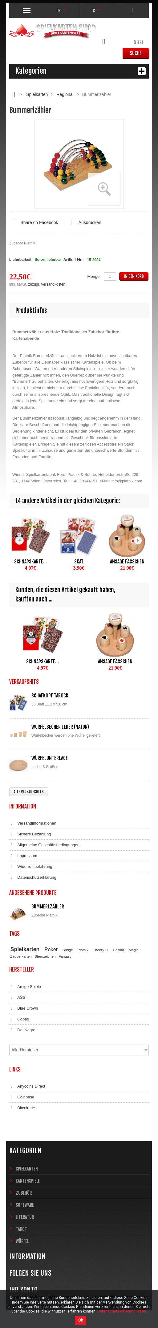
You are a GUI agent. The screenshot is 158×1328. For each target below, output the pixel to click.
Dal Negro (22, 1030)
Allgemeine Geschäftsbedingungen (44, 845)
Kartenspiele (28, 1181)
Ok (80, 1320)
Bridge (68, 950)
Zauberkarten (21, 956)
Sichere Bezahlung (30, 834)
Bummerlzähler (47, 906)
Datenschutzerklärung (32, 877)
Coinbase (21, 1097)
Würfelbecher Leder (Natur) (60, 727)
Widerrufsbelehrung (30, 866)
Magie (134, 950)
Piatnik (83, 950)
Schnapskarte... (30, 561)
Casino (118, 950)
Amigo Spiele (25, 986)
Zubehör (24, 1193)
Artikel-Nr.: (73, 259)
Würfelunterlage (49, 758)
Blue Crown (23, 1008)
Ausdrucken (84, 222)
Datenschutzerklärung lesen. (122, 1311)
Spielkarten (37, 94)
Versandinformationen (32, 823)
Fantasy (65, 956)
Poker (51, 949)
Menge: (94, 276)
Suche (136, 53)
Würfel (22, 1241)
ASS (17, 997)
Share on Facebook (33, 222)
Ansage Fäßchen (127, 561)
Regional (64, 94)
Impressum (23, 855)
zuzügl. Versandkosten (46, 284)
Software (25, 1205)
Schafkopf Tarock (49, 695)
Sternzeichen (44, 956)
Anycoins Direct (27, 1086)
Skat (78, 561)
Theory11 (100, 950)
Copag (19, 1019)
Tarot (21, 1229)
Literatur (25, 1217)
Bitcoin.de (22, 1108)
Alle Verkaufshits (29, 791)
